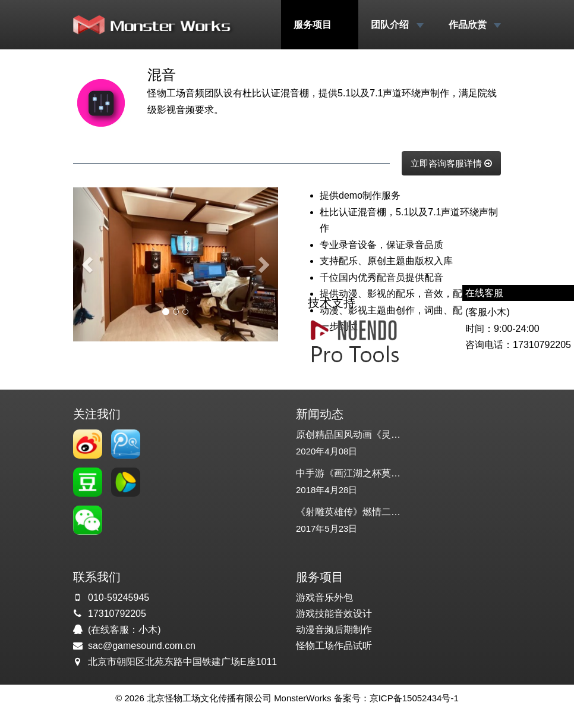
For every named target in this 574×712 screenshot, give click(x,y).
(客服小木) (487, 312)
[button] (88, 264)
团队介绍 (397, 25)
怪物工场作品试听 (334, 646)
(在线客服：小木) (124, 630)
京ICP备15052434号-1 (414, 698)
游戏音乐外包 (324, 597)
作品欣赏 (475, 25)
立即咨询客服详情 (451, 163)
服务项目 (320, 25)
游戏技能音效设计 (334, 614)
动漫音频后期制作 (334, 630)
